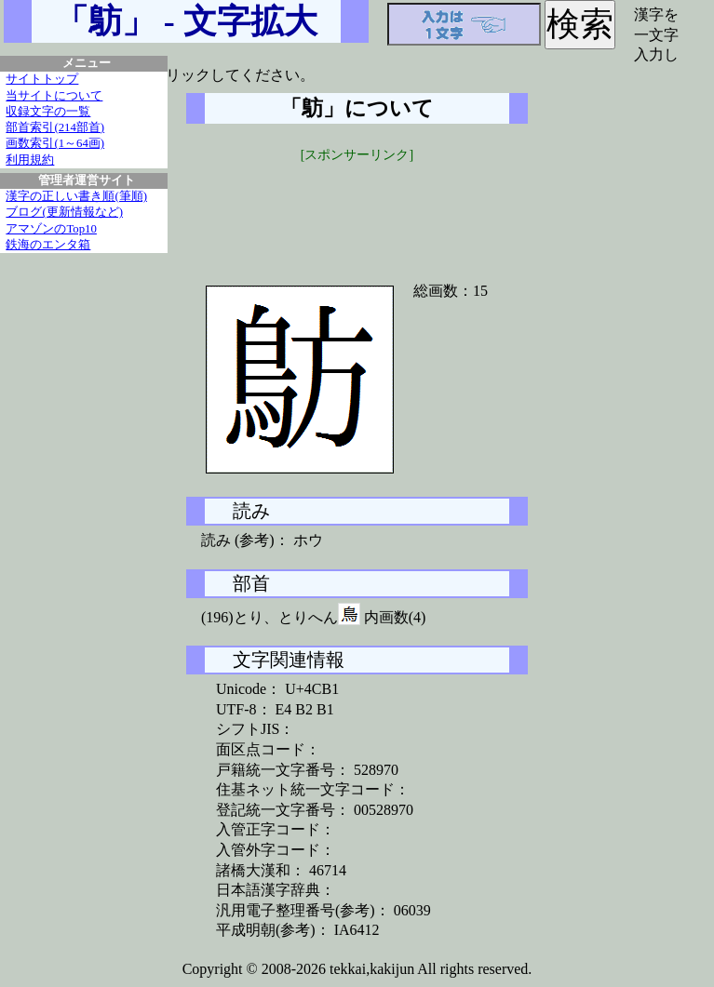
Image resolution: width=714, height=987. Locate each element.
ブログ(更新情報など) (64, 212)
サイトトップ (42, 79)
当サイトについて (54, 95)
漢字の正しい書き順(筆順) (76, 196)
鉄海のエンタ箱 (48, 244)
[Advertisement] (357, 211)
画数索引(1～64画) (55, 143)
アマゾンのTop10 (51, 228)
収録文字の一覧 (48, 111)
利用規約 (30, 160)
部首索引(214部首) (55, 127)
